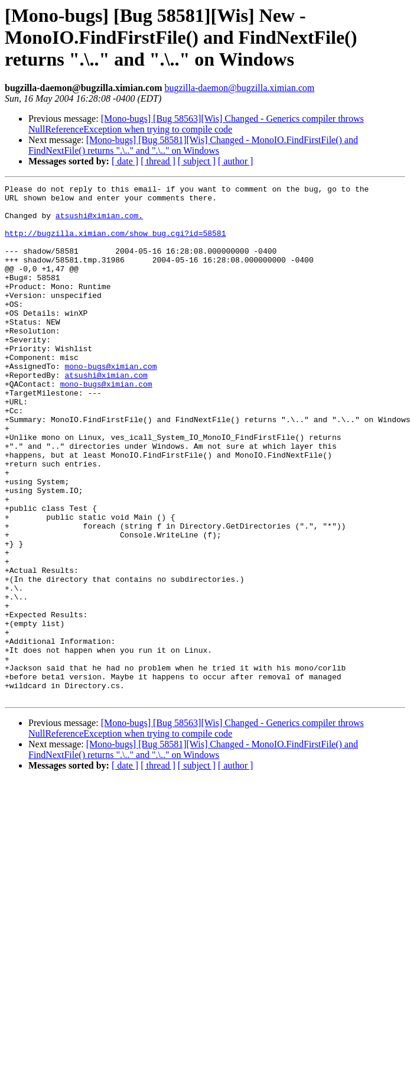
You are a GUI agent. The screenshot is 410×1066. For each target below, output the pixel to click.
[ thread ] (158, 161)
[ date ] (125, 161)
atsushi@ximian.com (105, 414)
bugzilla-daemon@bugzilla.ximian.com (239, 88)
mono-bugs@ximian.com (110, 403)
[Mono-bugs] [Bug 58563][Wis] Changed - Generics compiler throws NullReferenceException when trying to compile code (196, 124)
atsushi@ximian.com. (99, 222)
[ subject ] (197, 161)
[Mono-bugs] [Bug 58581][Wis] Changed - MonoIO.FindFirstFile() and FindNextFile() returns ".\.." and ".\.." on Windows (193, 145)
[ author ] (235, 161)
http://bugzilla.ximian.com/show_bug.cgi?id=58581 (115, 243)
